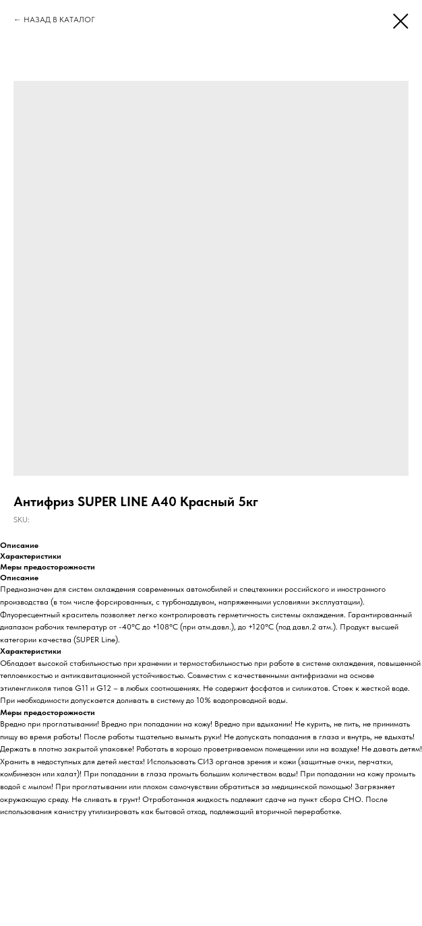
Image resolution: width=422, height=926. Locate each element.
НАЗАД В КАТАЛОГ (59, 19)
